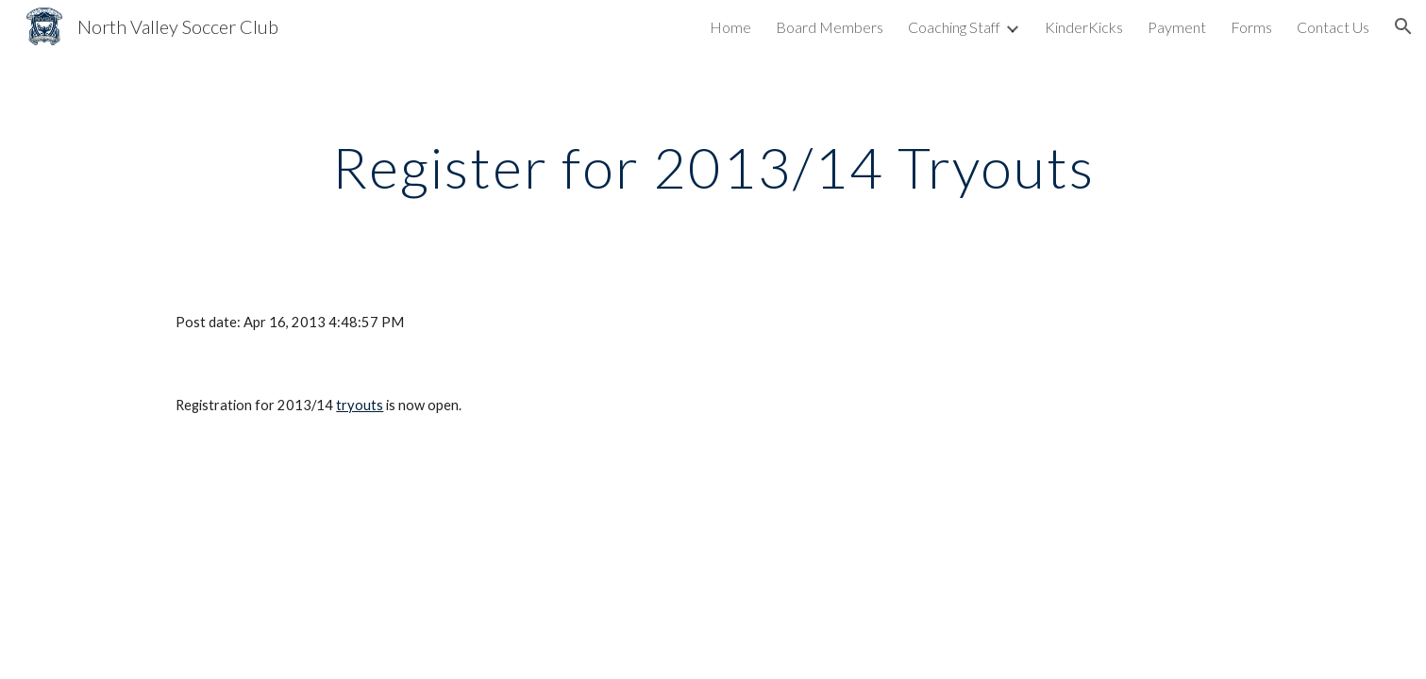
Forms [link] (1251, 27)
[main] (712, 167)
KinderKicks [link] (1084, 27)
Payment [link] (1177, 27)
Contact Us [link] (1333, 27)
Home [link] (730, 27)
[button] (1403, 26)
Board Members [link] (829, 27)
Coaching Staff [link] (954, 27)
